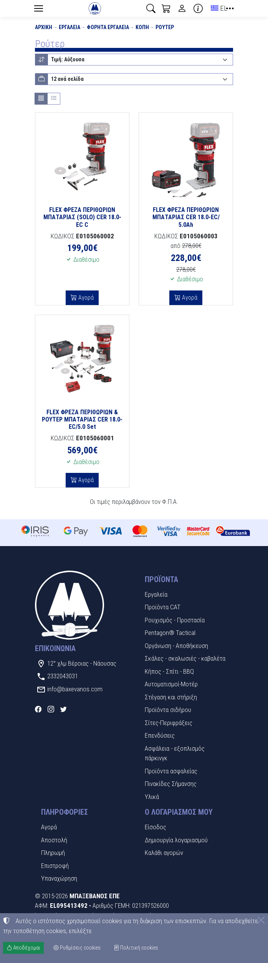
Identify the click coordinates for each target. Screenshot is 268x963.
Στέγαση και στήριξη (171, 697)
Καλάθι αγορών (164, 852)
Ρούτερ (165, 27)
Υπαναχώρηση (59, 878)
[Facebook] (38, 709)
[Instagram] (51, 709)
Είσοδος (155, 827)
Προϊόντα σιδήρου (168, 710)
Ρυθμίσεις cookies (77, 948)
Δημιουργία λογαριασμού (176, 840)
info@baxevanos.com (75, 689)
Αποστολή (54, 840)
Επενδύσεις (160, 735)
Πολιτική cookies (136, 948)
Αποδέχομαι (23, 948)
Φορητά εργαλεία (108, 27)
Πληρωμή (53, 852)
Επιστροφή (55, 865)
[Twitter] (63, 709)
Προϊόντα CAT (162, 607)
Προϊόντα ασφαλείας (171, 771)
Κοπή (142, 27)
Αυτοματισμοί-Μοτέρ (171, 684)
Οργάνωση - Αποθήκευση (176, 646)
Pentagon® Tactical (170, 633)
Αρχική (43, 27)
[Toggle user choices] (182, 8)
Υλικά (152, 797)
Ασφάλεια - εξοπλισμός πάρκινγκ (175, 753)
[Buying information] (198, 8)
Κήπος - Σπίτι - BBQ (169, 671)
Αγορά (85, 297)
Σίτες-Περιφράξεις (168, 723)
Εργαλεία (69, 27)
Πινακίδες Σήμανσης (171, 783)
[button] (151, 8)
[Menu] (38, 8)
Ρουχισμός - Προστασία (175, 620)
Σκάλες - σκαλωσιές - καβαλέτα (185, 658)
